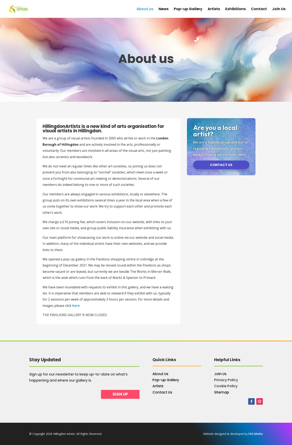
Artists (214, 9)
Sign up (120, 394)
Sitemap (221, 392)
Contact (259, 9)
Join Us (279, 9)
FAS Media (255, 434)
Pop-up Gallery (188, 9)
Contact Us (162, 392)
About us (144, 9)
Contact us (221, 165)
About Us (160, 373)
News (164, 9)
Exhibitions (235, 9)
